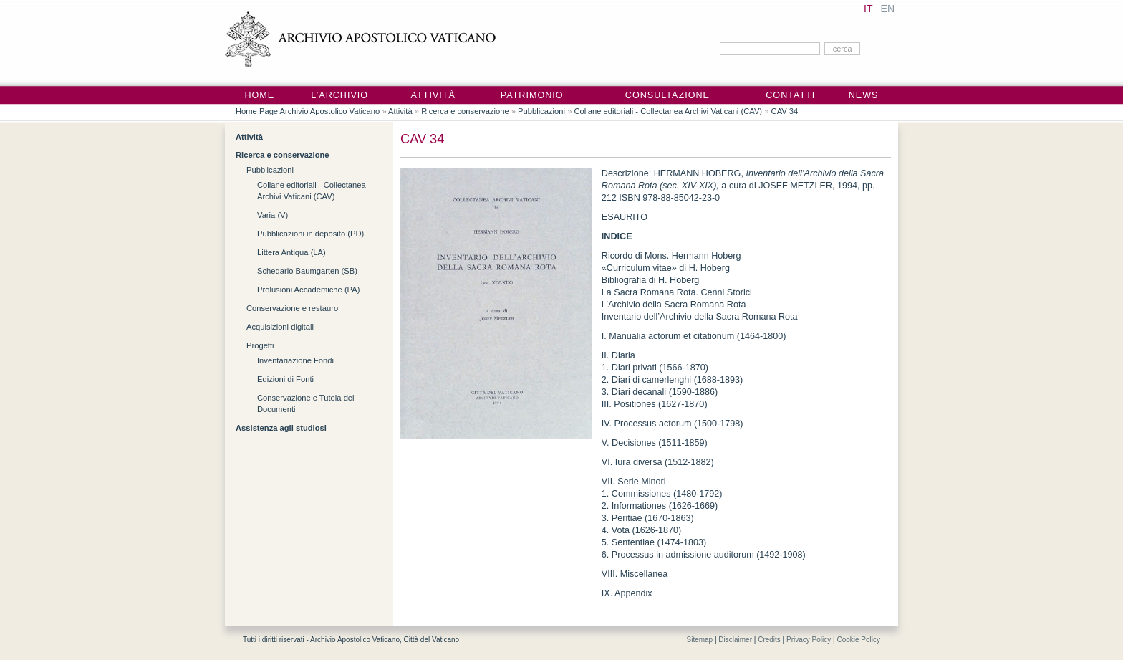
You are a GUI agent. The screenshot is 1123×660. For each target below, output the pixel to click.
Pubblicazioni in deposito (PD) (310, 233)
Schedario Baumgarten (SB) (307, 271)
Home (259, 95)
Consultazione (667, 95)
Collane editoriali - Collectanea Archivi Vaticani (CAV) (668, 111)
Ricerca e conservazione (465, 111)
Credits (769, 640)
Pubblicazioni (541, 111)
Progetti (260, 345)
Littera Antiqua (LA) (291, 252)
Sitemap (699, 640)
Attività (433, 95)
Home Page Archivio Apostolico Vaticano (308, 111)
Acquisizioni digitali (280, 326)
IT (868, 9)
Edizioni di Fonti (285, 379)
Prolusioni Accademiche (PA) (308, 289)
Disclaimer (735, 640)
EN (888, 9)
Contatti (790, 95)
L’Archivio (339, 95)
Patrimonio (532, 95)
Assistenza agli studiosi (281, 428)
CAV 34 (785, 111)
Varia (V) (272, 215)
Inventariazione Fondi (295, 360)
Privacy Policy (808, 640)
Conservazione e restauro (292, 308)
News (864, 95)
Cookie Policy (858, 640)
